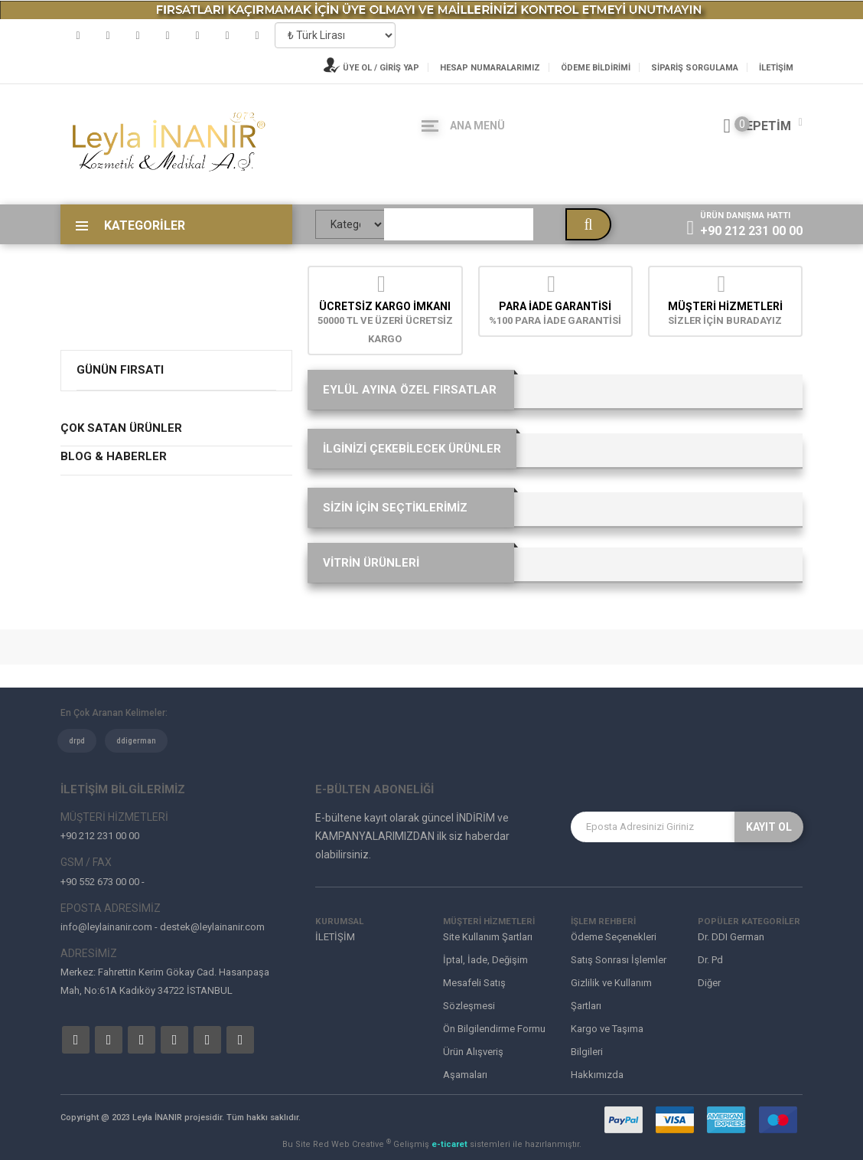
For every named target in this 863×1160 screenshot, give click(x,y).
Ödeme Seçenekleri (613, 937)
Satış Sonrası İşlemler (618, 960)
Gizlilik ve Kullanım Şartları (611, 994)
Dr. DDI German (731, 937)
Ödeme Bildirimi (595, 68)
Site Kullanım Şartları (487, 937)
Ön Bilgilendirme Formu (494, 1028)
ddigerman (136, 741)
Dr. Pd (710, 960)
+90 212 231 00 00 (751, 231)
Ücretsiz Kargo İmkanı (385, 306)
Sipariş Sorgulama (694, 68)
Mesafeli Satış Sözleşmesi (474, 994)
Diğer (709, 982)
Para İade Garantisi (555, 306)
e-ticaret (451, 1144)
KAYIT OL (769, 827)
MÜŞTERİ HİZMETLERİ (725, 306)
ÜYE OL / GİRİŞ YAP (371, 68)
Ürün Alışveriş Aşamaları (473, 1063)
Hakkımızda (597, 1074)
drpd (77, 741)
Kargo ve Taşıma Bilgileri (607, 1040)
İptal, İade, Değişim (485, 960)
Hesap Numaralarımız (490, 68)
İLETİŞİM (776, 68)
